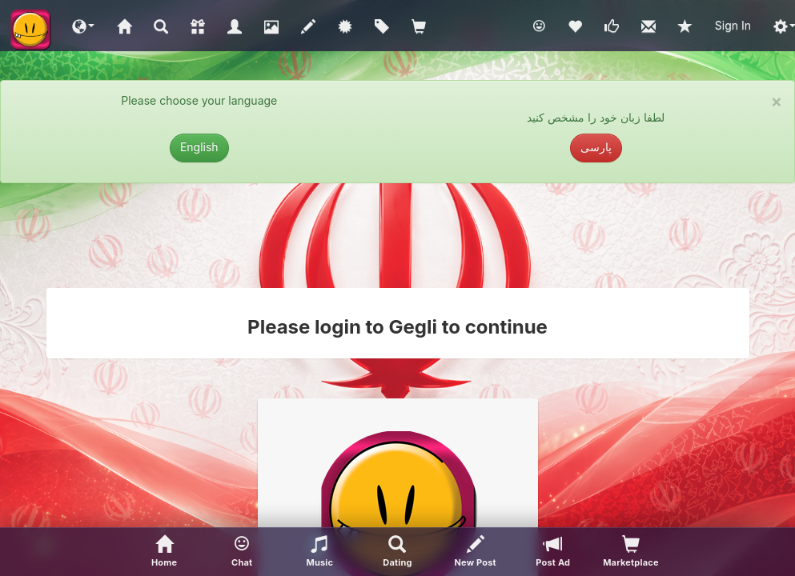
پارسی (596, 147)
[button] (83, 25)
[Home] (164, 552)
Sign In (733, 25)
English (199, 147)
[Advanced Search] (397, 552)
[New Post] (475, 552)
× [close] (776, 101)
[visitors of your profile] (630, 552)
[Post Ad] (553, 552)
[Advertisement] (397, 235)
